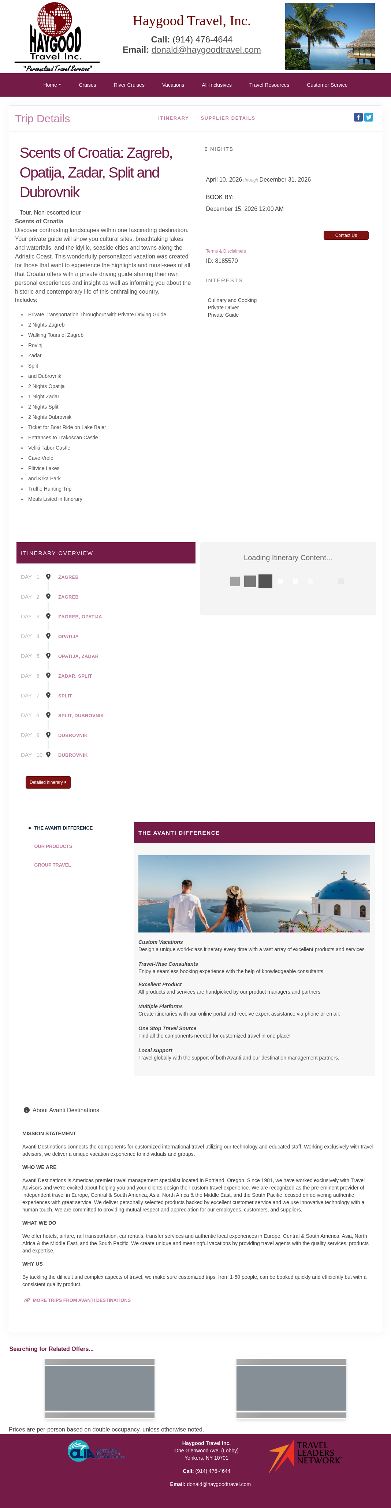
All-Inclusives (217, 85)
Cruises (87, 85)
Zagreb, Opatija (80, 616)
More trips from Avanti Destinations (77, 1300)
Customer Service (327, 85)
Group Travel (52, 865)
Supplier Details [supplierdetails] (228, 118)
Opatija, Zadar (78, 656)
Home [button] (50, 85)
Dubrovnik (73, 735)
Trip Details (42, 118)
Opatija (68, 636)
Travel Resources (269, 85)
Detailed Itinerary (48, 782)
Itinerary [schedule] (173, 118)
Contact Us (346, 235)
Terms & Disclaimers (226, 251)
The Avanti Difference (63, 828)
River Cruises (129, 85)
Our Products (53, 846)
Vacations (173, 85)
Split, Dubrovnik (81, 715)
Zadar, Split (75, 676)
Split (65, 696)
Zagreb (68, 577)
